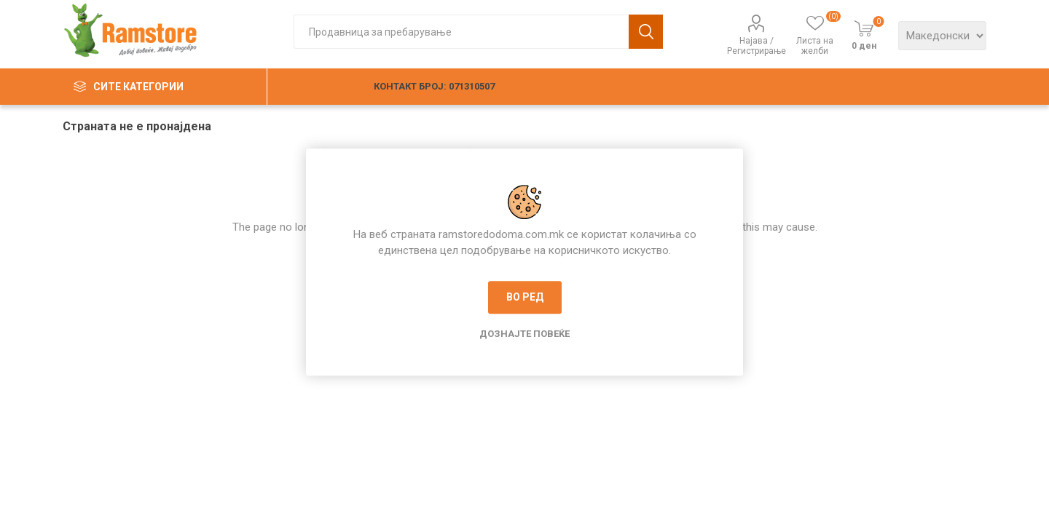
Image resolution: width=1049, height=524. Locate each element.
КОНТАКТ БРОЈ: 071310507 (434, 86)
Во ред (524, 297)
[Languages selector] (942, 35)
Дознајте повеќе (524, 333)
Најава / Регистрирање (756, 46)
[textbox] (461, 32)
